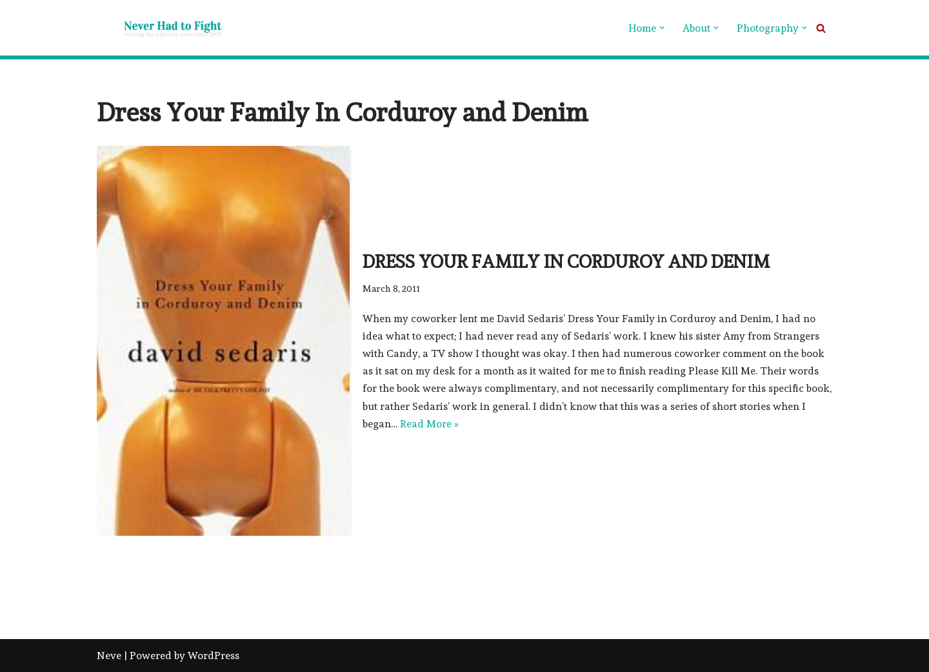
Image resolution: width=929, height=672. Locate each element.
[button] (661, 27)
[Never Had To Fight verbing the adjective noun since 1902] (161, 28)
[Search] (821, 28)
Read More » (429, 424)
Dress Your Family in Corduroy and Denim (566, 261)
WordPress (213, 655)
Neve (109, 655)
